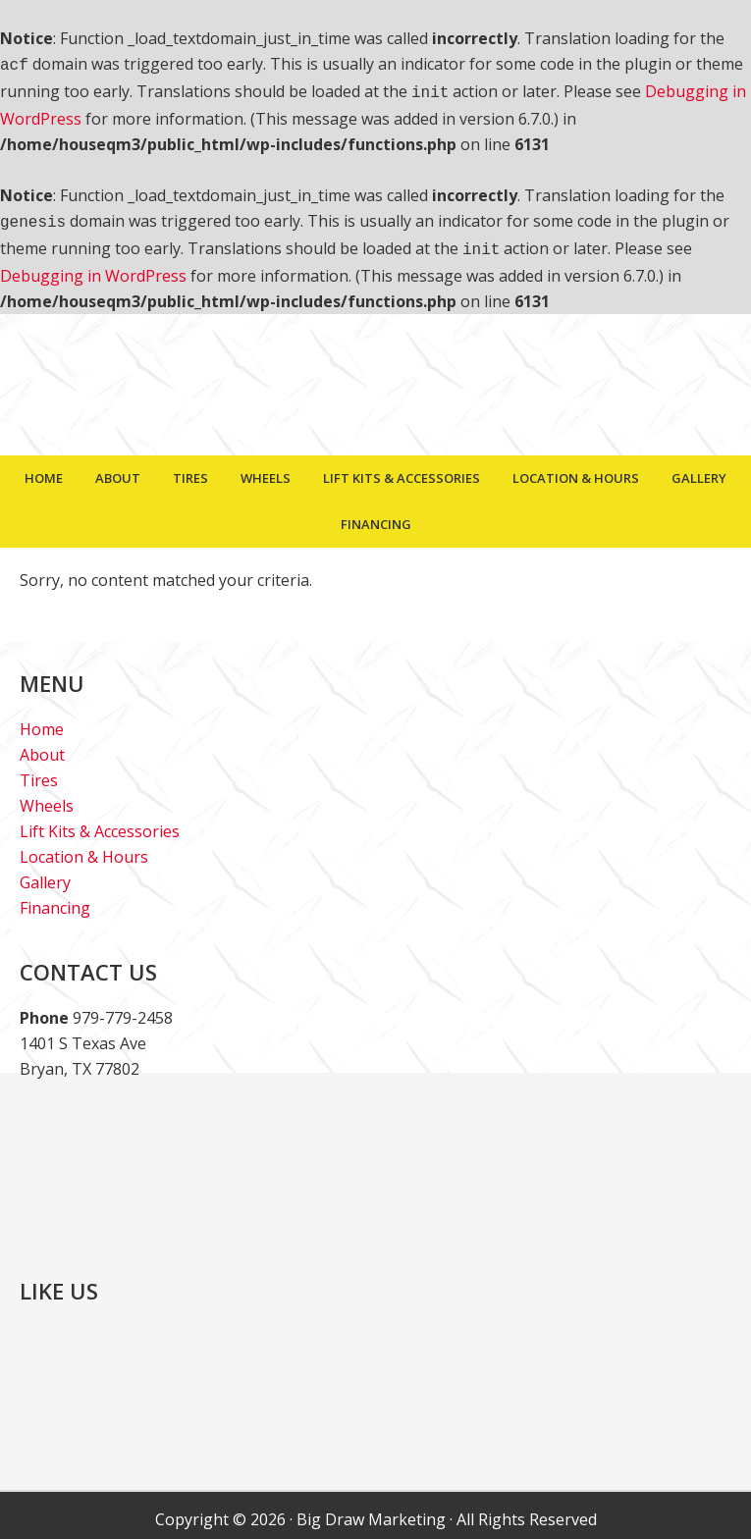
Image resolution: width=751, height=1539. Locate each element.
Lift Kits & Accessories (100, 823)
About (42, 747)
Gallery (45, 874)
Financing (55, 900)
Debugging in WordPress (93, 268)
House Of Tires (376, 387)
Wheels (47, 798)
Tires (39, 772)
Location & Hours (84, 849)
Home (42, 721)
